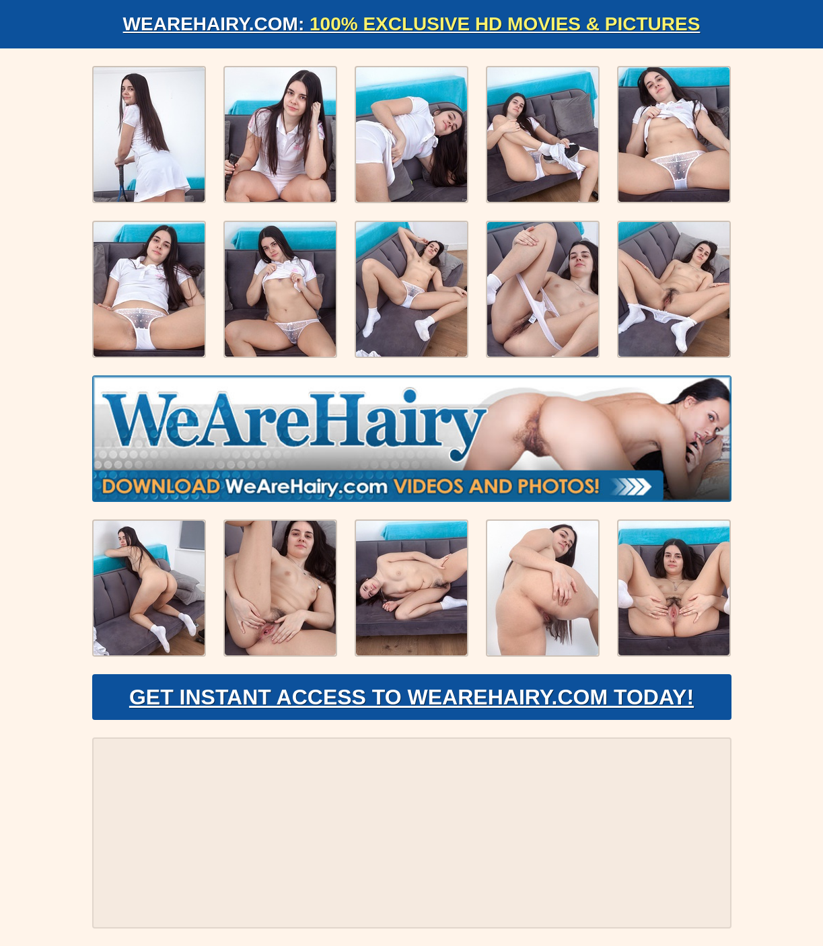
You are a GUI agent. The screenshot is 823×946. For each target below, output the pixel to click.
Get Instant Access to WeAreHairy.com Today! (411, 697)
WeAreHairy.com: (412, 23)
